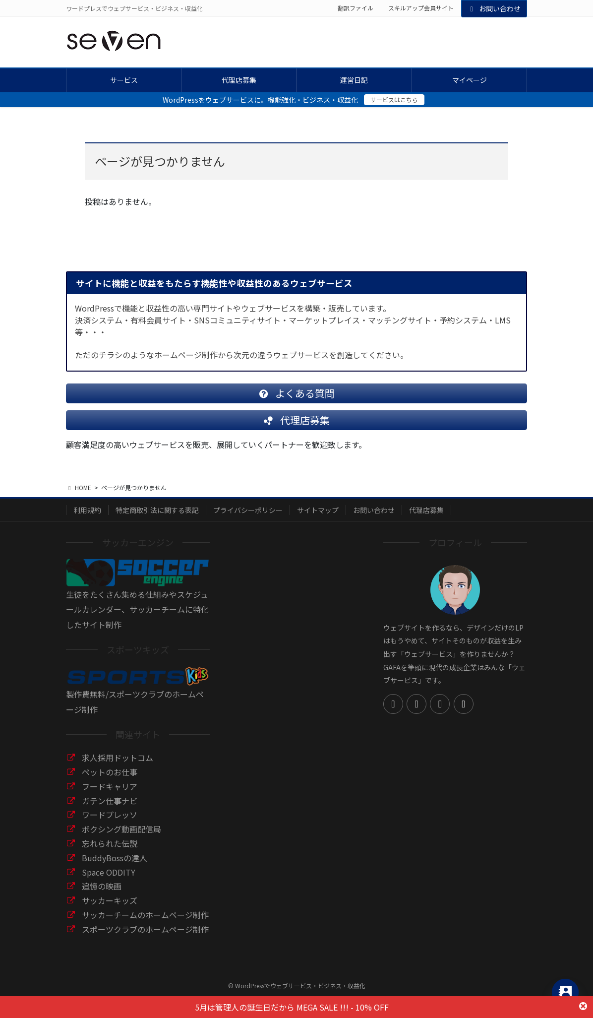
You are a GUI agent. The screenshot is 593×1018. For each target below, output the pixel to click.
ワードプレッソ (109, 822)
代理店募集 (426, 518)
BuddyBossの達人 (114, 866)
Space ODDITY (108, 880)
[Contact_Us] (565, 992)
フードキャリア (109, 794)
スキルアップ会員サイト (421, 8)
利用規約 (87, 518)
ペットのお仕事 (109, 780)
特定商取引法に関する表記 (157, 518)
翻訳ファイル (355, 8)
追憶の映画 (101, 894)
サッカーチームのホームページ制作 (145, 923)
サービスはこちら (394, 99)
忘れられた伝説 (109, 851)
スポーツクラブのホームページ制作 (145, 937)
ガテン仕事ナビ (109, 809)
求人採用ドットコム (117, 765)
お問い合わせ (494, 8)
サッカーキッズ (109, 908)
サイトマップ (318, 518)
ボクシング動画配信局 (121, 837)
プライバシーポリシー (248, 518)
